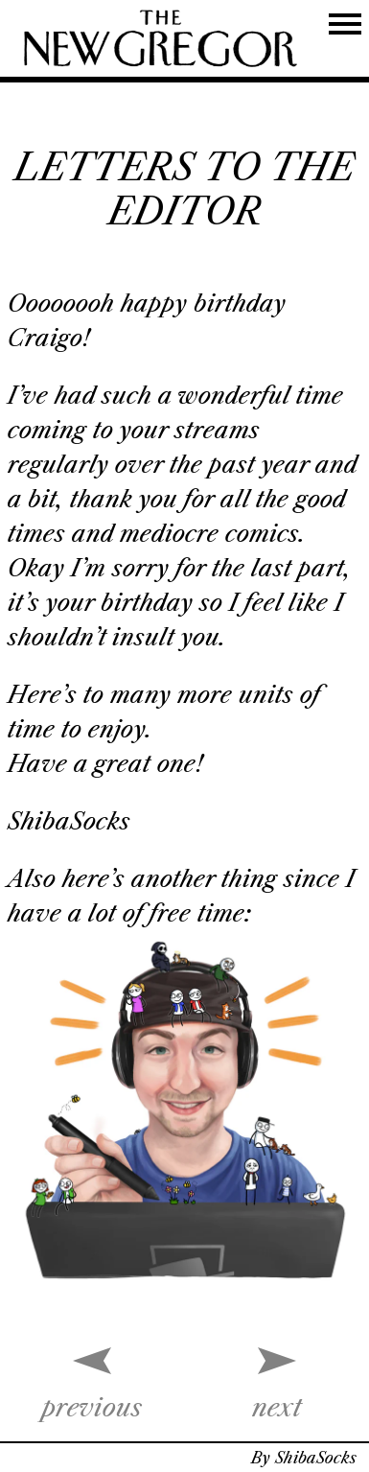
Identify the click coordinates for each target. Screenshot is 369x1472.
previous (92, 1407)
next (277, 1407)
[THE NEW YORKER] (160, 38)
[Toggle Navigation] (345, 24)
